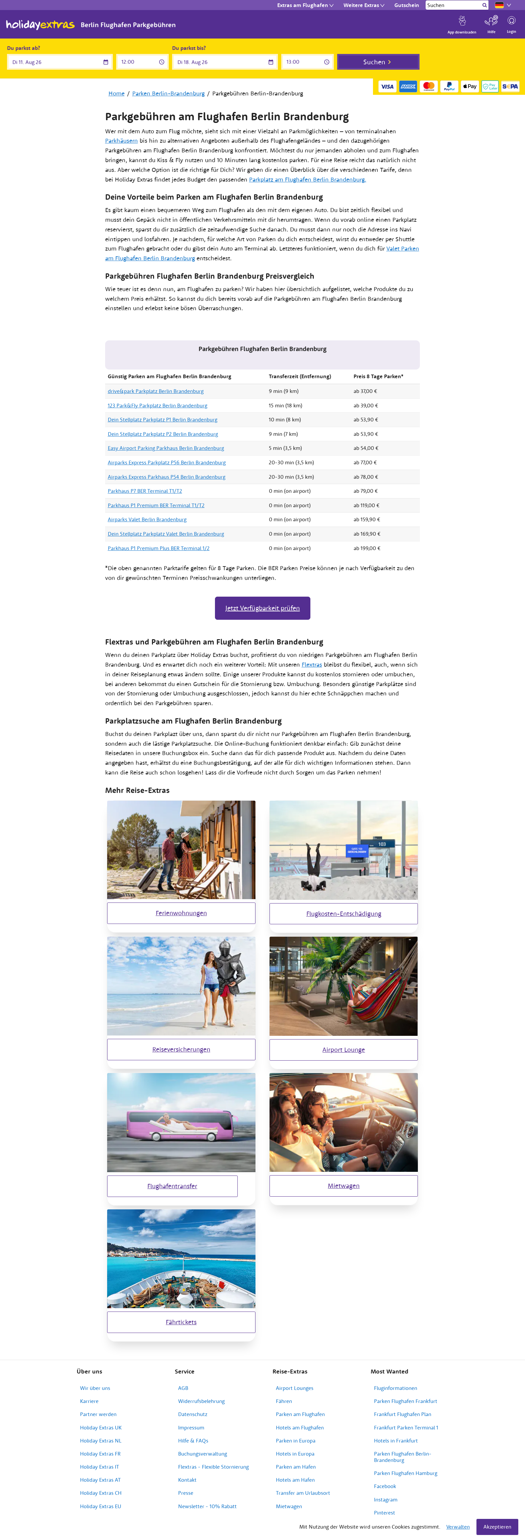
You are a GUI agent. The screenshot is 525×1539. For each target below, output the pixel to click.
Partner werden (98, 1414)
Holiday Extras (40, 25)
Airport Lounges (294, 1388)
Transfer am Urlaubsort (303, 1492)
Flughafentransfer (172, 1186)
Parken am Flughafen (300, 1414)
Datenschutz (192, 1414)
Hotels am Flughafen (300, 1427)
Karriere (89, 1401)
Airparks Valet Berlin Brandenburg (147, 519)
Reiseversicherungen (181, 1049)
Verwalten (458, 1526)
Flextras (312, 664)
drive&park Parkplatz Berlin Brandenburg (156, 391)
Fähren (284, 1401)
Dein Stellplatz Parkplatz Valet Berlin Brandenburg (166, 533)
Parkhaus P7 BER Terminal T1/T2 (145, 490)
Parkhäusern (121, 140)
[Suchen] (453, 5)
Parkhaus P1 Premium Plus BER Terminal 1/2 (159, 548)
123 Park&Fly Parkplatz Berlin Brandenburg (157, 405)
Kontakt (187, 1479)
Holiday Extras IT (99, 1466)
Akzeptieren (497, 1526)
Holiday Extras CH (101, 1492)
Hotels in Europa (295, 1453)
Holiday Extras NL (101, 1440)
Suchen (374, 62)
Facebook (385, 1486)
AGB (183, 1388)
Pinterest (384, 1512)
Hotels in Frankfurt (396, 1440)
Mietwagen (344, 1186)
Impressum (191, 1427)
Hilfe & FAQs (193, 1440)
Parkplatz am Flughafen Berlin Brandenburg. (307, 179)
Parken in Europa (295, 1440)
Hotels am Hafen (295, 1479)
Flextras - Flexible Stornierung (213, 1466)
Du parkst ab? (23, 48)
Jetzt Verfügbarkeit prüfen (262, 608)
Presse (185, 1492)
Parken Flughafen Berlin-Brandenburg (403, 1456)
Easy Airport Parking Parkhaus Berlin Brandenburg (166, 448)
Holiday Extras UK (101, 1427)
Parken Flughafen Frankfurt (405, 1401)
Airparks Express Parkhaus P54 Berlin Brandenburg (166, 476)
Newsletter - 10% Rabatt (207, 1506)
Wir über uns (95, 1388)
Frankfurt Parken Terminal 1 (406, 1427)
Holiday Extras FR (100, 1453)
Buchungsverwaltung (202, 1453)
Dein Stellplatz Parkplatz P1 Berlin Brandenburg (162, 419)
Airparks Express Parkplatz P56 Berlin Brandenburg (167, 462)
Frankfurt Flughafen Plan (402, 1414)
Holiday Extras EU (100, 1506)
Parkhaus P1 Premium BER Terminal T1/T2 (156, 505)
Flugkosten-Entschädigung (343, 914)
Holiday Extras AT (100, 1479)
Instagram (385, 1499)
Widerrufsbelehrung (201, 1401)
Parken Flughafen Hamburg (405, 1473)
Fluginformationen (395, 1388)
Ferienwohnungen (181, 913)
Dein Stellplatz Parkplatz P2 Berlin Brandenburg (163, 433)
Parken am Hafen (296, 1466)
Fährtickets (181, 1322)
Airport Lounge (343, 1050)
